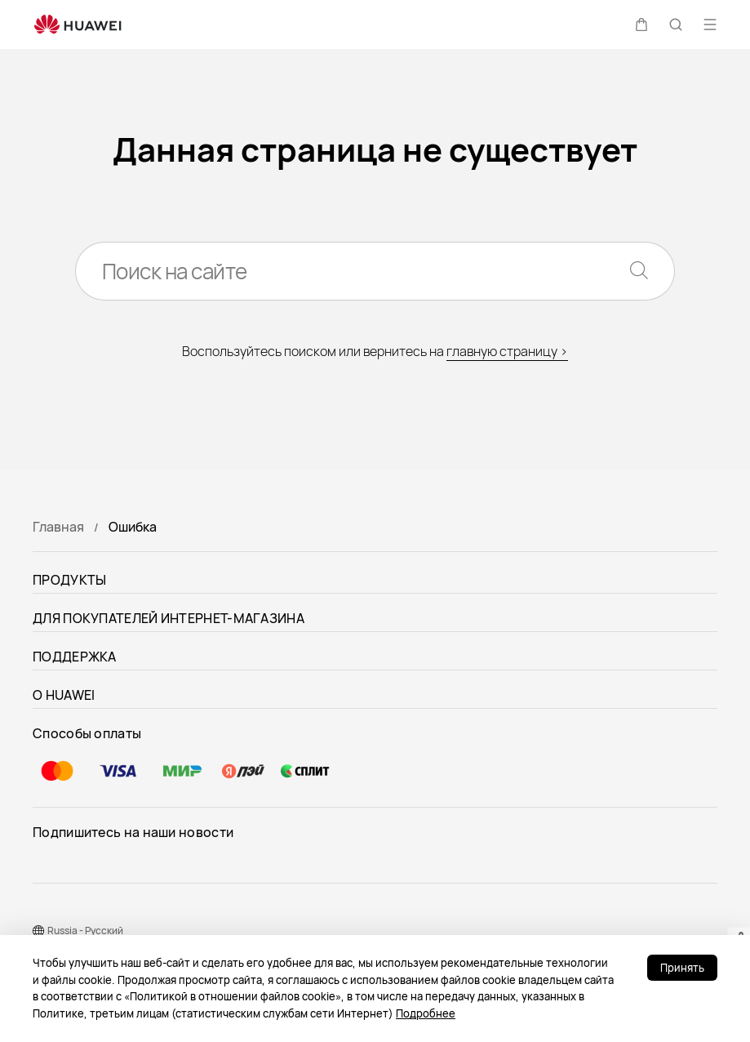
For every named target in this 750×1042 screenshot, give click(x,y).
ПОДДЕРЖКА (75, 656)
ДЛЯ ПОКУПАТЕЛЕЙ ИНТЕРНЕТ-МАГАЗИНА (168, 618)
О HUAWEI (64, 695)
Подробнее (425, 1013)
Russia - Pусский (85, 930)
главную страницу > (507, 351)
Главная (58, 527)
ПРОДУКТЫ (69, 580)
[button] (641, 24)
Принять (682, 967)
